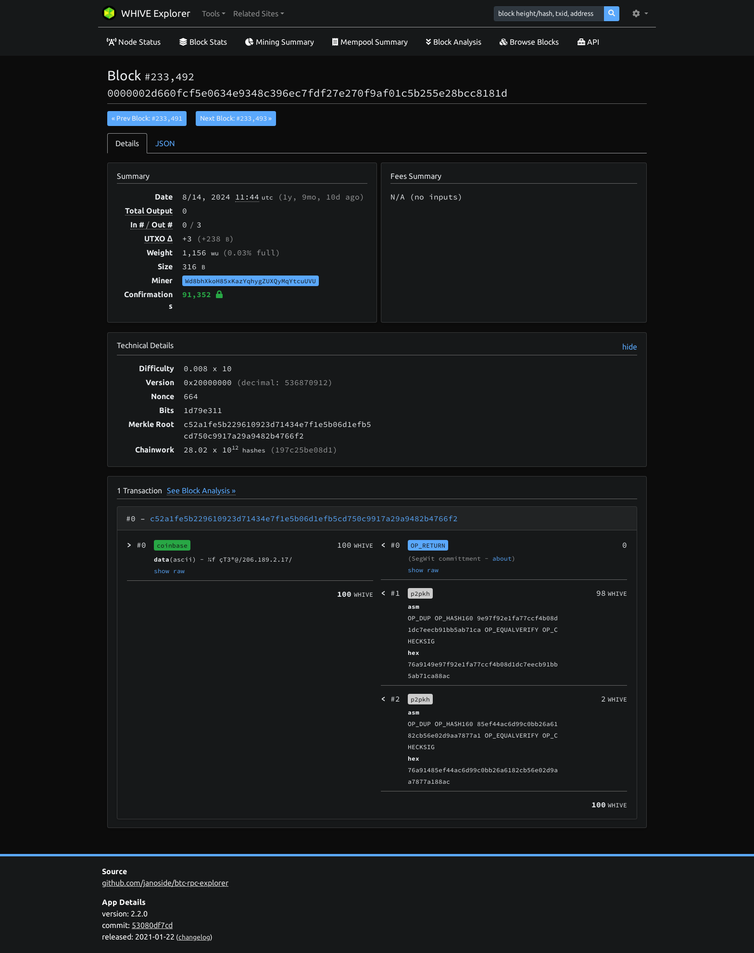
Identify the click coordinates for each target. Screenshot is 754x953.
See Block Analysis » (201, 490)
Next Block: (236, 118)
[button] (213, 13)
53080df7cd (152, 925)
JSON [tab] (165, 143)
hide (629, 346)
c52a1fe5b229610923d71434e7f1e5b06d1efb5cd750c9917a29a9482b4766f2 (304, 518)
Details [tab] (127, 143)
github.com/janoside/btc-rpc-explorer (165, 882)
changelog (194, 937)
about (502, 558)
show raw (169, 571)
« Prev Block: (147, 118)
